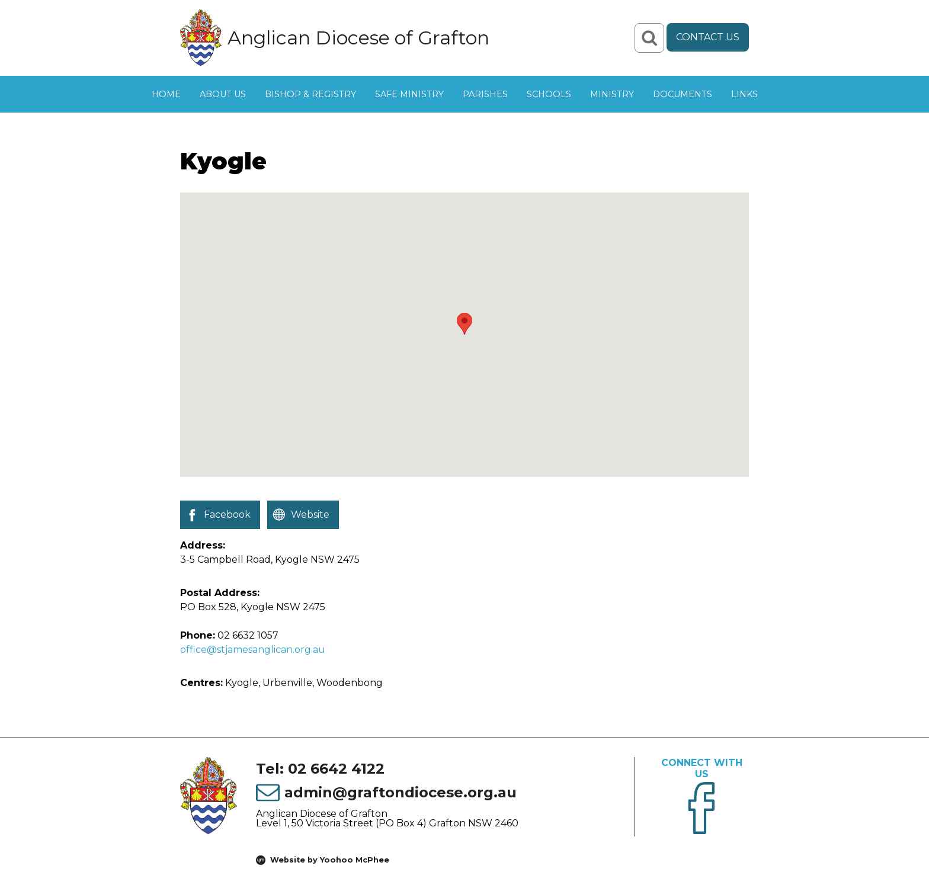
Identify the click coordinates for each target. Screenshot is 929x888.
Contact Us (707, 37)
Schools (549, 94)
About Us (223, 94)
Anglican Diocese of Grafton (358, 37)
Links (744, 94)
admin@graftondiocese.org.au (400, 792)
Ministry (612, 94)
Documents (682, 94)
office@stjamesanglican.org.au (252, 649)
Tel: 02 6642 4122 (320, 768)
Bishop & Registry (310, 94)
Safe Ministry (409, 94)
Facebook (227, 514)
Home (166, 94)
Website (310, 514)
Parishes (485, 94)
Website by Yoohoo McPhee (329, 859)
